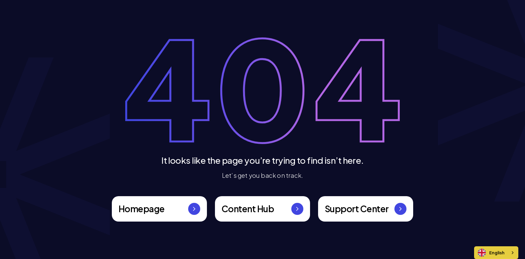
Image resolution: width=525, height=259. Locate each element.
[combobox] (496, 252)
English (491, 253)
